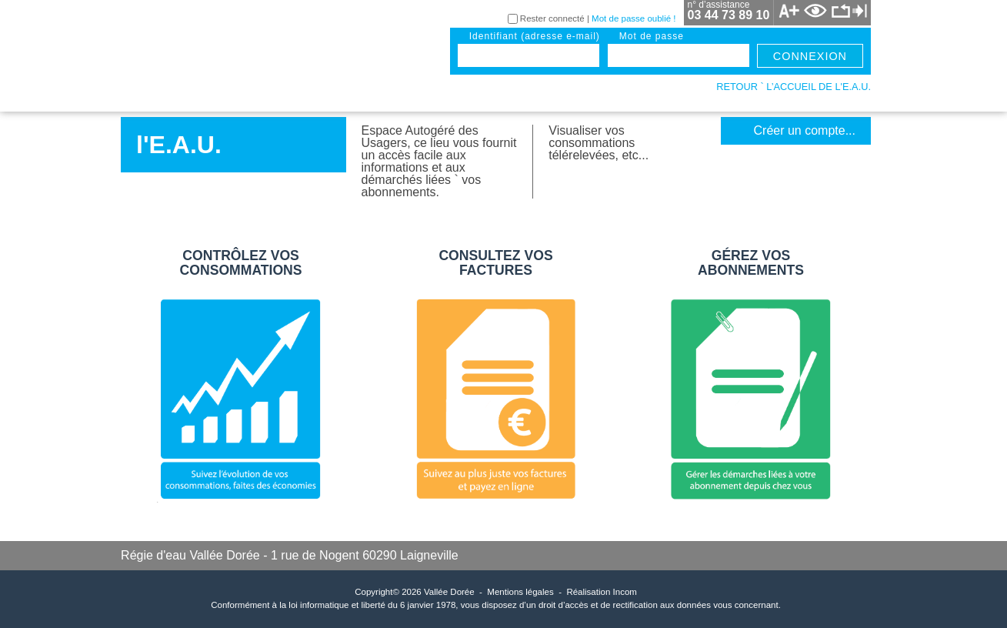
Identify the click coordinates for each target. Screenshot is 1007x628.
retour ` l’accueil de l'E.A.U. (793, 86)
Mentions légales (520, 591)
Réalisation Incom (601, 591)
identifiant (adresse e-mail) (534, 36)
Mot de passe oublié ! (633, 18)
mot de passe (651, 36)
